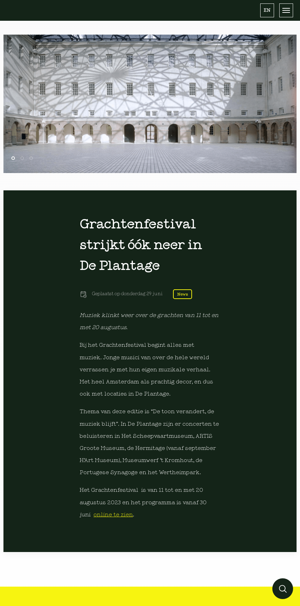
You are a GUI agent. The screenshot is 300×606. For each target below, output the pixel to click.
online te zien (113, 514)
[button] (267, 10)
